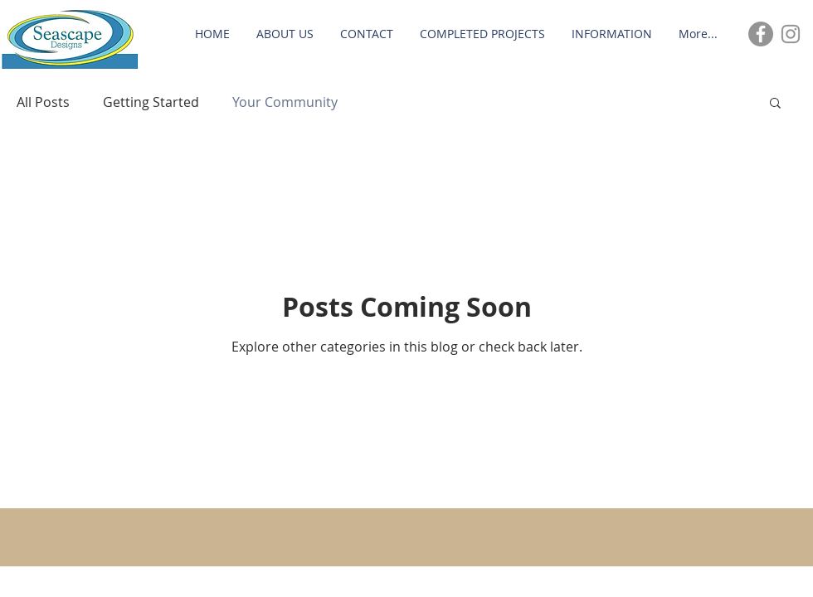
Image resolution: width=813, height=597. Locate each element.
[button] (775, 104)
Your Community (285, 102)
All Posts (43, 102)
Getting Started (151, 102)
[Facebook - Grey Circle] (760, 34)
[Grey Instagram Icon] (790, 34)
